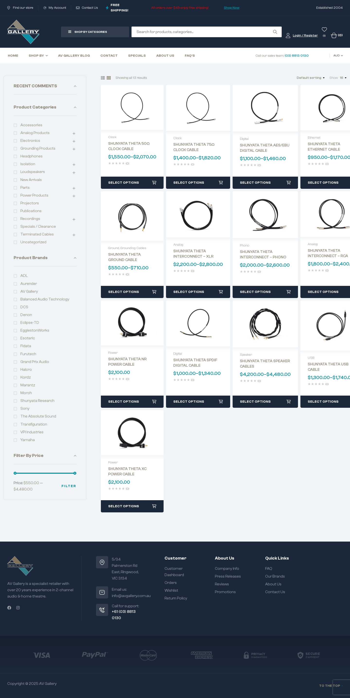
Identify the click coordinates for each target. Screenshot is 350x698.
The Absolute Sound (38, 416)
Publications (31, 211)
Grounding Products (37, 148)
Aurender (28, 283)
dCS (24, 307)
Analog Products (35, 133)
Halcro (26, 369)
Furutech (28, 354)
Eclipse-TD (29, 322)
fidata (25, 346)
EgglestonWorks (34, 330)
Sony (24, 408)
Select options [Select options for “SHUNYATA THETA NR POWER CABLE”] (123, 402)
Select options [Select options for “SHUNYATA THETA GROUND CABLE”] (123, 292)
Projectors (29, 203)
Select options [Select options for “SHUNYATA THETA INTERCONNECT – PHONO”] (255, 292)
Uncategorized (33, 242)
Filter (68, 486)
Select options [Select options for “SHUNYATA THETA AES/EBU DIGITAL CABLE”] (255, 183)
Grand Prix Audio (34, 362)
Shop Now (231, 8)
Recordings (30, 219)
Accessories (31, 125)
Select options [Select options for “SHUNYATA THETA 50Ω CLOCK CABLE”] (123, 183)
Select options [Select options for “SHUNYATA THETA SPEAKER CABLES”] (255, 402)
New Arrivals (31, 180)
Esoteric (27, 338)
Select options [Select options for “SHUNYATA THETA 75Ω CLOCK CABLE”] (188, 183)
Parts (25, 187)
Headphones (31, 156)
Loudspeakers (32, 172)
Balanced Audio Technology (44, 299)
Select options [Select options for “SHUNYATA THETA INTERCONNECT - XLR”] (188, 292)
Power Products (34, 195)
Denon (26, 315)
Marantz (27, 385)
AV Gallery (29, 291)
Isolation (27, 164)
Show (333, 78)
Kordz (25, 377)
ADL (24, 275)
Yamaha (27, 440)
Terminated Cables (37, 234)
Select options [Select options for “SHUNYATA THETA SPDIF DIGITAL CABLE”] (188, 402)
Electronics (30, 140)
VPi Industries (32, 432)
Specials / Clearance (38, 226)
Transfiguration (33, 424)
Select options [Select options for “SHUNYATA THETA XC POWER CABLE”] (123, 506)
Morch (26, 393)
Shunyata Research (37, 401)
